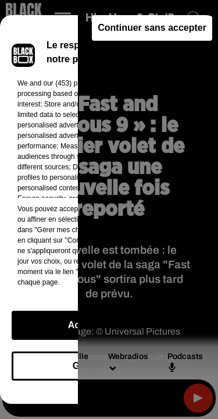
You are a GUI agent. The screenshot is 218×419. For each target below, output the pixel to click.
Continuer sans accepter (152, 28)
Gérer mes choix (109, 366)
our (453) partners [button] (71, 83)
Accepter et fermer (109, 325)
